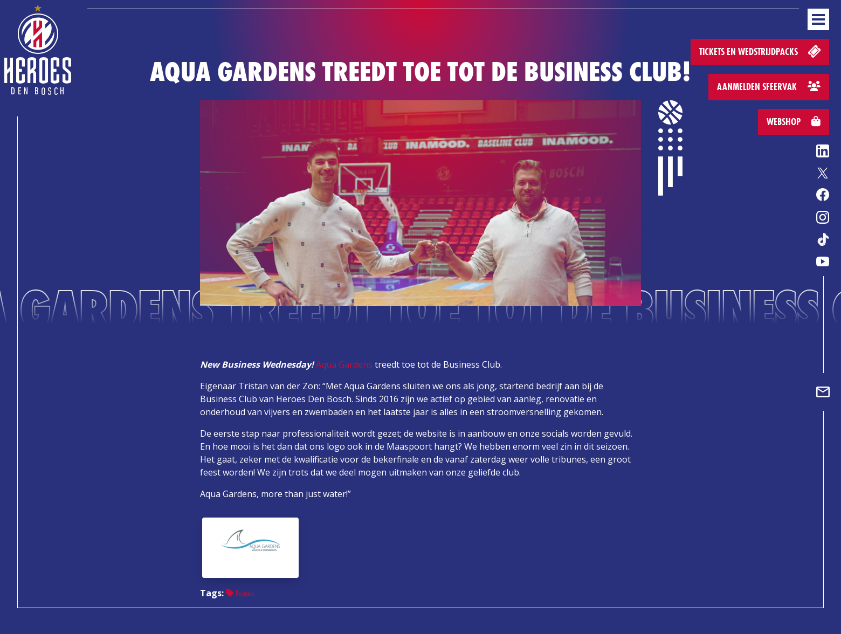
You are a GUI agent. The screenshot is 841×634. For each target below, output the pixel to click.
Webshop (794, 121)
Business (240, 593)
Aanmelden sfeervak (769, 86)
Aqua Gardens (344, 364)
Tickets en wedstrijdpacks (761, 51)
